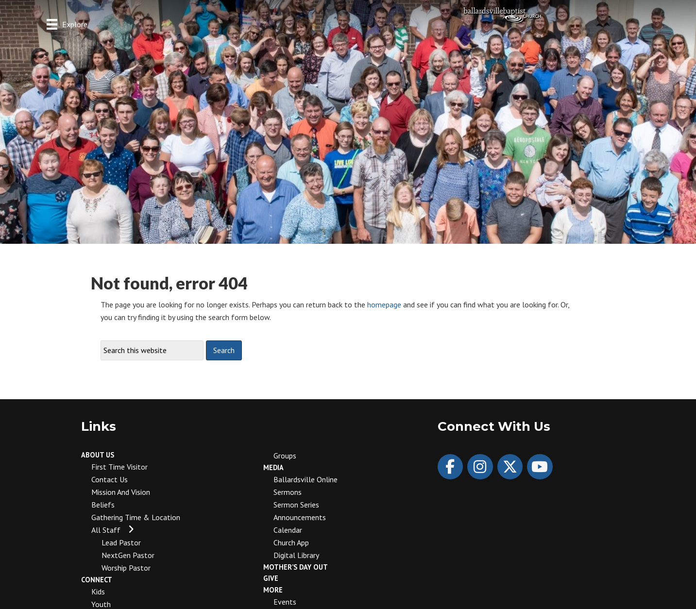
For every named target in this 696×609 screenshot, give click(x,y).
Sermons (287, 492)
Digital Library (296, 555)
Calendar (287, 530)
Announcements (299, 517)
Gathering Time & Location (135, 517)
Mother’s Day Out (295, 567)
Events (284, 602)
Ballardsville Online (305, 479)
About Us (97, 454)
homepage (384, 304)
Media (273, 467)
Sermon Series (296, 504)
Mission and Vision (120, 492)
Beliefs (103, 504)
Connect (96, 579)
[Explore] (67, 24)
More (273, 589)
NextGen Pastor (128, 555)
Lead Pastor (121, 542)
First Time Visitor (119, 467)
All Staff (105, 530)
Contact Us (109, 479)
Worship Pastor (126, 568)
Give (270, 578)
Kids (98, 591)
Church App (291, 542)
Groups (284, 455)
